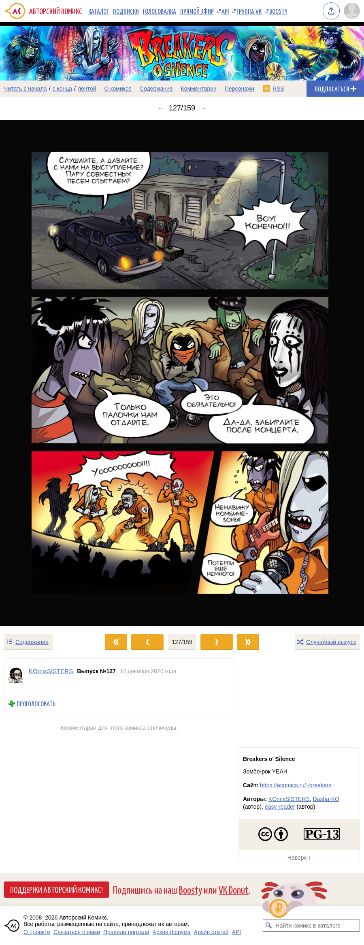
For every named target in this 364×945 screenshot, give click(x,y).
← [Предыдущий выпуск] (161, 108)
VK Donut (234, 889)
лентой (87, 88)
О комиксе (117, 88)
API (225, 10)
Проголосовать (36, 703)
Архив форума (172, 932)
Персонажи (239, 88)
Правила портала (126, 932)
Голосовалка (159, 10)
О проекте (36, 932)
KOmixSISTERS (289, 799)
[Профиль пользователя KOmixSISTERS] (17, 675)
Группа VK (249, 10)
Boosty (278, 10)
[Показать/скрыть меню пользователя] (352, 11)
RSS (278, 88)
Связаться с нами (76, 932)
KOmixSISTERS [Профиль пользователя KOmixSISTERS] (51, 670)
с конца (62, 88)
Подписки (126, 10)
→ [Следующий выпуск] (202, 108)
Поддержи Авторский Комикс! (56, 889)
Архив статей (211, 932)
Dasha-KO (326, 799)
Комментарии (199, 88)
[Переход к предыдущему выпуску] (45, 373)
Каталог (98, 10)
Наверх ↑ (299, 857)
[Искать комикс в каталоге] (269, 925)
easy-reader (280, 806)
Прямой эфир (197, 10)
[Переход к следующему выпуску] (182, 373)
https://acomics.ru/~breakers (295, 785)
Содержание (156, 88)
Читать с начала (25, 88)
